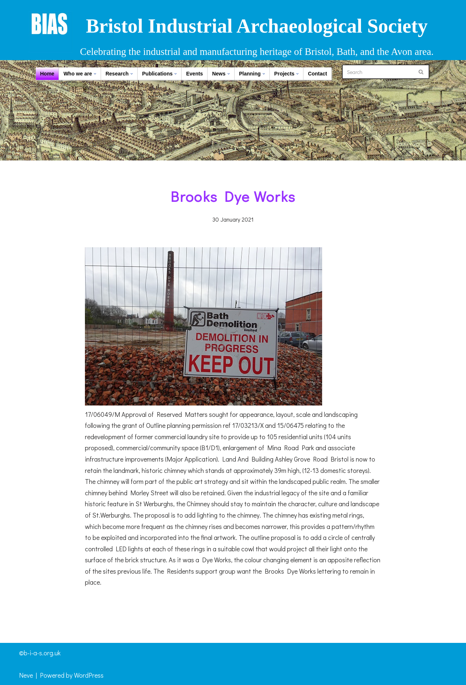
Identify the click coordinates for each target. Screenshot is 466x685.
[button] (95, 74)
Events (194, 74)
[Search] (377, 71)
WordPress (89, 675)
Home (47, 74)
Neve (26, 675)
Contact (317, 74)
